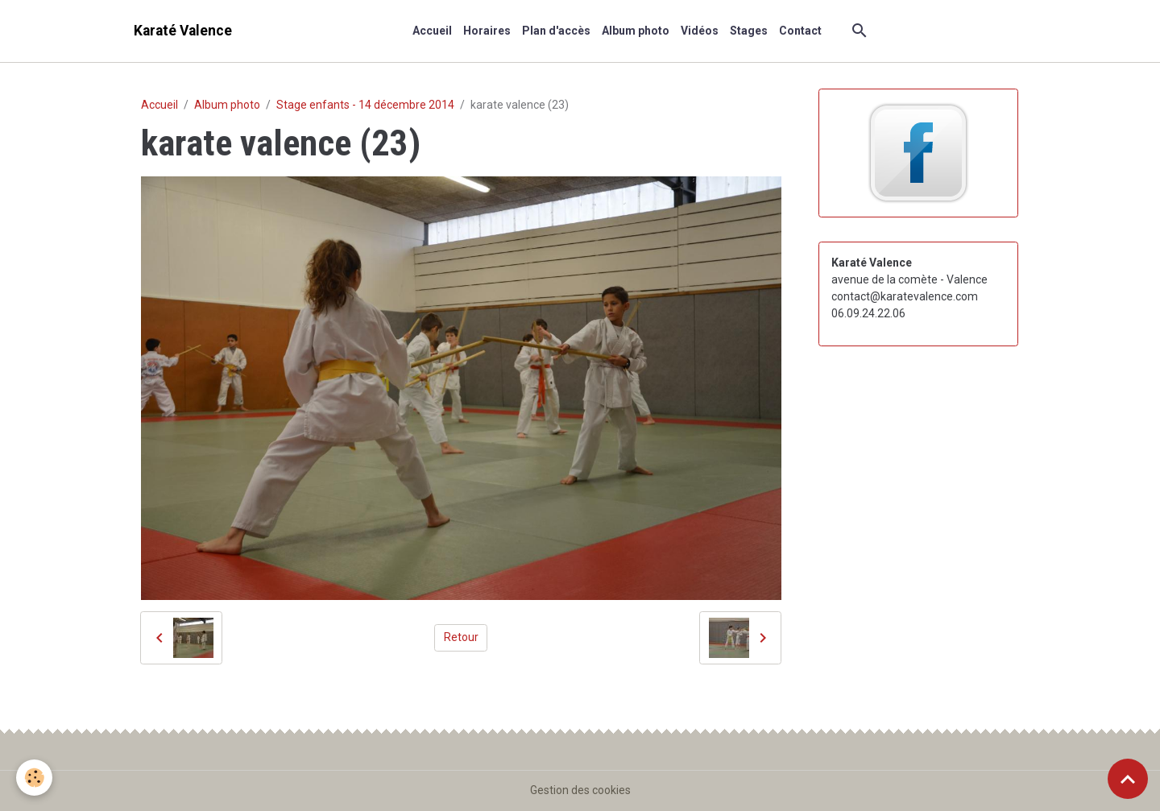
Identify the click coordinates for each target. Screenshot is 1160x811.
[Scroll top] (1128, 779)
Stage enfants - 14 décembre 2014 (365, 104)
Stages (749, 30)
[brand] (183, 31)
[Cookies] (34, 777)
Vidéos (700, 30)
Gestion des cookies (580, 790)
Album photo (635, 30)
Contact (800, 30)
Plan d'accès (556, 30)
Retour (461, 637)
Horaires (487, 30)
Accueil (432, 30)
